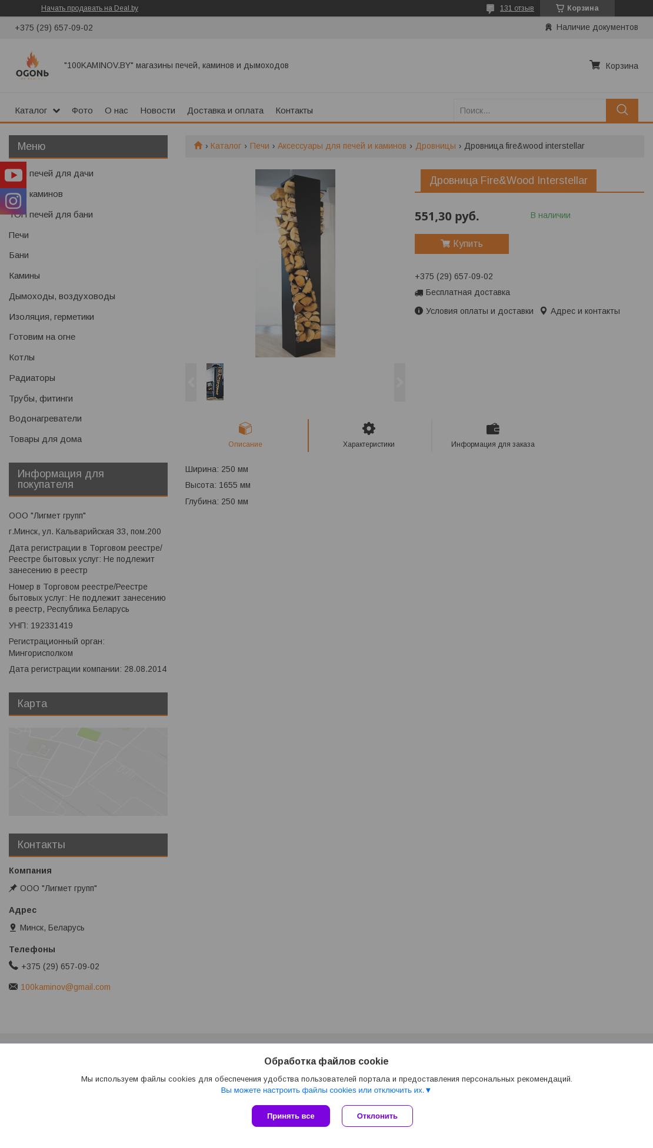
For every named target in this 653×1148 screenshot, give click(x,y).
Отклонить (377, 1116)
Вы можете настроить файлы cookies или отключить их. (322, 1090)
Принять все (291, 1116)
